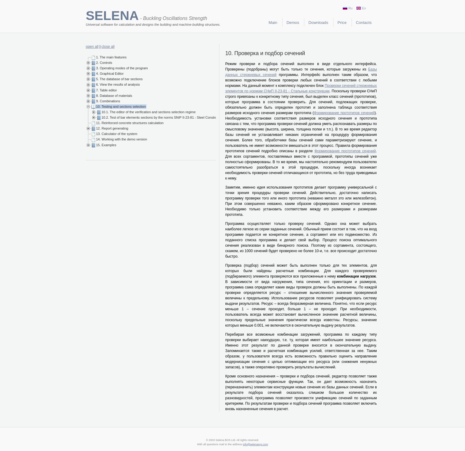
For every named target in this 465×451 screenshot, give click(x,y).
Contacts (364, 22)
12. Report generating (112, 128)
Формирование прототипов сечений (344, 113)
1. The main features (111, 57)
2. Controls (104, 62)
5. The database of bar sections (119, 79)
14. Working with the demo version (121, 139)
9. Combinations (108, 101)
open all (92, 46)
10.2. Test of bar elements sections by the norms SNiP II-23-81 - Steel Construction (163, 117)
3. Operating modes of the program (122, 68)
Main (273, 22)
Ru (347, 8)
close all (107, 46)
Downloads (318, 22)
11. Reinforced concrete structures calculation (130, 123)
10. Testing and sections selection (121, 106)
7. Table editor (106, 90)
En (361, 8)
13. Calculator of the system (116, 134)
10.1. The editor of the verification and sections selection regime (149, 112)
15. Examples (106, 145)
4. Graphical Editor (110, 73)
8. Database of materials (114, 95)
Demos (293, 22)
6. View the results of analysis (118, 84)
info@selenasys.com (255, 444)
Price (342, 22)
